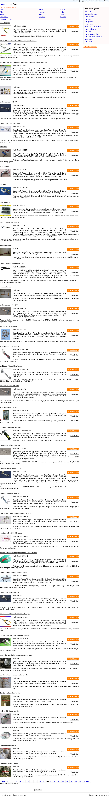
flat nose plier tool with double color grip (15, 614)
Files (1, 12)
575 (44, 781)
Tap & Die (42, 17)
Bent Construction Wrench (9, 222)
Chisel (62, 10)
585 (83, 781)
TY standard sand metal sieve (10, 693)
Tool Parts (88, 31)
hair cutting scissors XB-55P (10, 445)
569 (19, 781)
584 (79, 781)
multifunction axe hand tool (10, 493)
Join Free (99, 1)
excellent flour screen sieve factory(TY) (14, 675)
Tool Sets (88, 19)
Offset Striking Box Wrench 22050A (13, 264)
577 (51, 781)
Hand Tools (88, 11)
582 (71, 781)
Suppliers (84, 1)
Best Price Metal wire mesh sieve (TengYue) (16, 655)
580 (63, 781)
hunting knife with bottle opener (11, 533)
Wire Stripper (5, 23)
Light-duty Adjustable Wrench (11, 366)
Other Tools (88, 41)
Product (75, 1)
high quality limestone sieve (10, 711)
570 (23, 781)
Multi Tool (3, 147)
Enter (106, 1)
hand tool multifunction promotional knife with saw (18, 553)
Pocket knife (4, 166)
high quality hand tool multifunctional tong (15, 513)
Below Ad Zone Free (90, 47)
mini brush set (5, 84)
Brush (41, 10)
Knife (62, 12)
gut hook (3, 184)
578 (55, 781)
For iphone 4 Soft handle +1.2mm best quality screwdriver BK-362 (24, 62)
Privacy (14, 795)
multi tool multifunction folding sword (13, 572)
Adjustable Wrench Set (8, 407)
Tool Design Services (92, 34)
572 (32, 781)
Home (2, 4)
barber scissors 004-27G (9, 305)
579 (59, 781)
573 (36, 781)
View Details (75, 31)
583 (75, 781)
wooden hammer (6, 245)
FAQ (1, 795)
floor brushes (5, 202)
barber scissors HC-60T (8, 102)
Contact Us (22, 795)
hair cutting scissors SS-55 (10, 123)
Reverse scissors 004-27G (9, 386)
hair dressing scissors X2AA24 (11, 468)
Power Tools (89, 24)
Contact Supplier (73, 26)
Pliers (2, 14)
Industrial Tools (104, 795)
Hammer (42, 12)
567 (11, 781)
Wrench (63, 17)
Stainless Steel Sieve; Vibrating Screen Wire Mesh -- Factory (22, 727)
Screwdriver (4, 17)
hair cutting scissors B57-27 (10, 592)
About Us (7, 795)
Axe (1, 10)
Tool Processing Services (93, 36)
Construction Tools (91, 14)
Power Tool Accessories (93, 26)
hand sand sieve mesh (8, 745)
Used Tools (88, 39)
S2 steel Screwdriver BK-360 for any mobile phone (18, 41)
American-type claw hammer (10, 427)
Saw (40, 14)
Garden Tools (89, 16)
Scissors (63, 14)
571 (27, 781)
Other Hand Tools (6, 19)
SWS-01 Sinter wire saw (8, 326)
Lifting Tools (89, 21)
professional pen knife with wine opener (14, 635)
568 (15, 781)
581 (67, 781)
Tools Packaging (90, 29)
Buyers (91, 1)
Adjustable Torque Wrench (9, 346)
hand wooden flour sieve (9, 763)
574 (40, 781)
